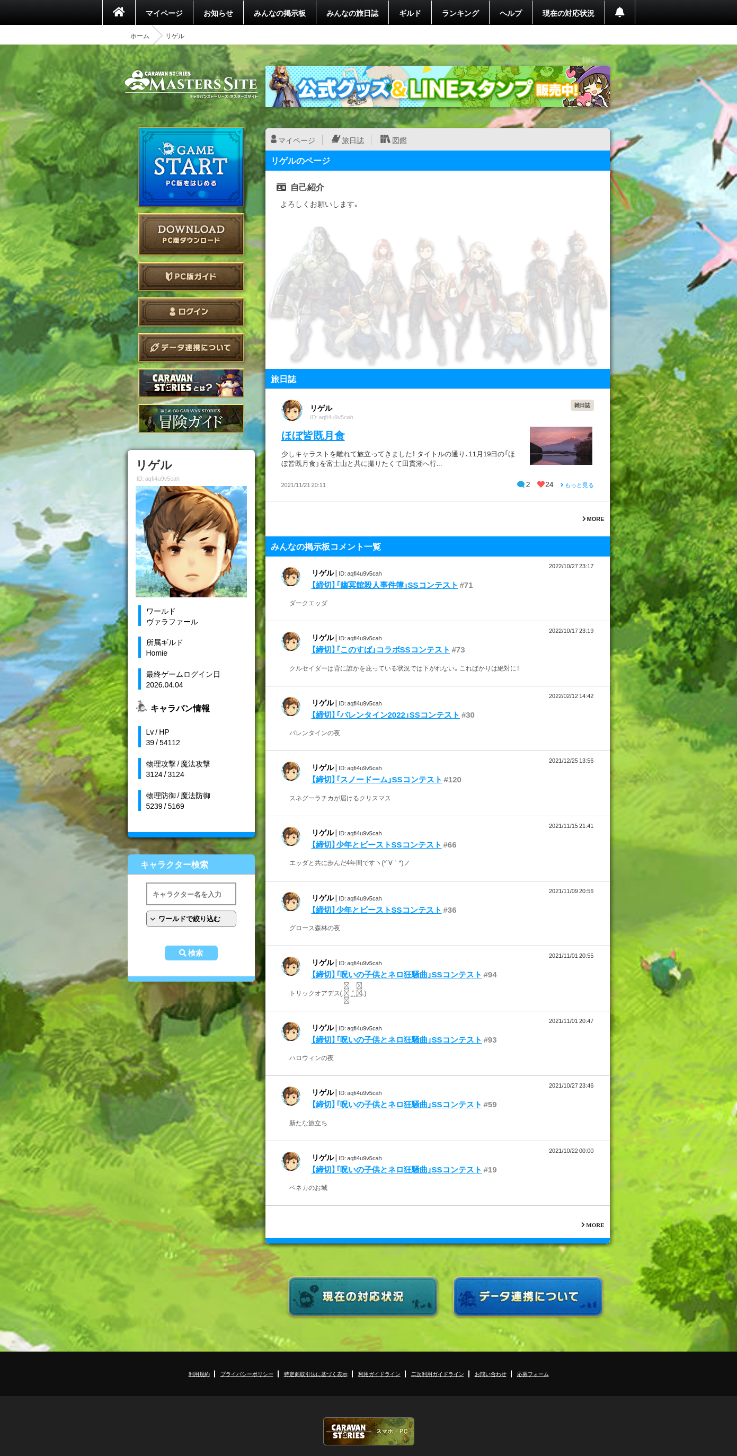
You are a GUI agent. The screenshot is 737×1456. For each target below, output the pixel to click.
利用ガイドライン (379, 1374)
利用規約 (199, 1374)
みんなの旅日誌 (352, 12)
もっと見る (577, 484)
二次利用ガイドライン (437, 1374)
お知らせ (218, 12)
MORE (593, 518)
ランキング (460, 12)
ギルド (410, 12)
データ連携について (191, 347)
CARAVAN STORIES (368, 1431)
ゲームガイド (191, 418)
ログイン (191, 312)
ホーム (139, 35)
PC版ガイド (191, 276)
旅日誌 (353, 140)
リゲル (321, 407)
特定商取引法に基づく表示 (316, 1374)
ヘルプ (511, 12)
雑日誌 (582, 405)
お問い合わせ (491, 1374)
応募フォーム (533, 1374)
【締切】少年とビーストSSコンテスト (377, 844)
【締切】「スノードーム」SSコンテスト (377, 779)
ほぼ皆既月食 (313, 435)
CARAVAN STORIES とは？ (191, 383)
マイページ (164, 12)
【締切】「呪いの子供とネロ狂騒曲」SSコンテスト (397, 974)
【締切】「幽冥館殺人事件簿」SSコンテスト (385, 584)
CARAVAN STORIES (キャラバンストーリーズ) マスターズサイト (191, 84)
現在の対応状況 (568, 12)
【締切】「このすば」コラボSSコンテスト (381, 649)
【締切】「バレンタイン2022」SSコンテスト (386, 714)
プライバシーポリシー (246, 1374)
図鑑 (399, 140)
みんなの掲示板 (280, 12)
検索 (195, 953)
